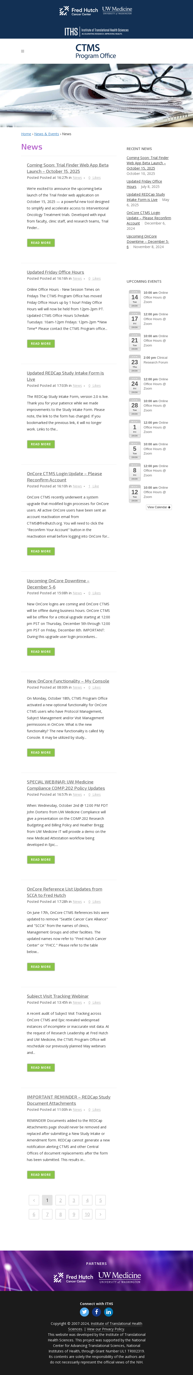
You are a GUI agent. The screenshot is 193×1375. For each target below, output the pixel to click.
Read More (41, 243)
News (77, 177)
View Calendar (159, 507)
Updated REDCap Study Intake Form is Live (146, 197)
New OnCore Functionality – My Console (68, 681)
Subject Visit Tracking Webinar (58, 996)
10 (87, 1214)
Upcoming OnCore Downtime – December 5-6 (148, 241)
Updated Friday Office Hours (55, 272)
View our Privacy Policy (105, 1329)
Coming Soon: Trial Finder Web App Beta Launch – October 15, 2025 (148, 163)
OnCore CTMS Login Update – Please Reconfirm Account (149, 218)
